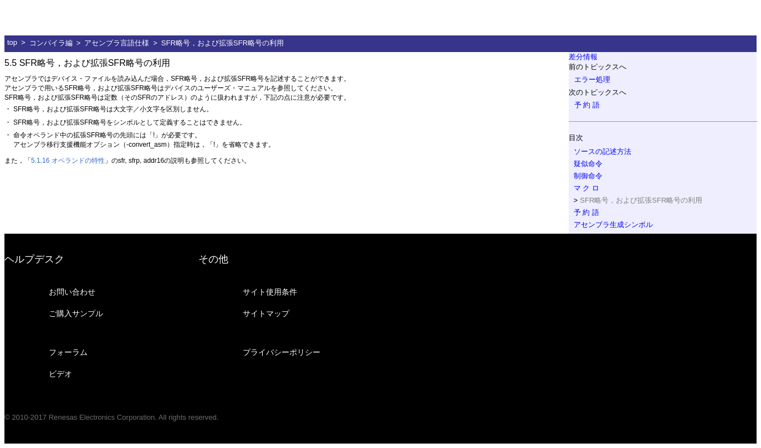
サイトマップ (266, 313)
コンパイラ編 (51, 43)
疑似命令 (588, 163)
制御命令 (588, 176)
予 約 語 (587, 105)
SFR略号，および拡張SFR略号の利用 (222, 43)
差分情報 (583, 57)
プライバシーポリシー (281, 352)
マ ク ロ (586, 188)
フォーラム (68, 352)
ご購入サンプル (76, 313)
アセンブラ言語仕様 (116, 43)
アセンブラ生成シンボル (613, 224)
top (12, 42)
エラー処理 (592, 79)
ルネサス (58, 18)
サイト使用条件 (270, 291)
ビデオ (60, 373)
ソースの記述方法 (602, 151)
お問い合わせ (72, 291)
